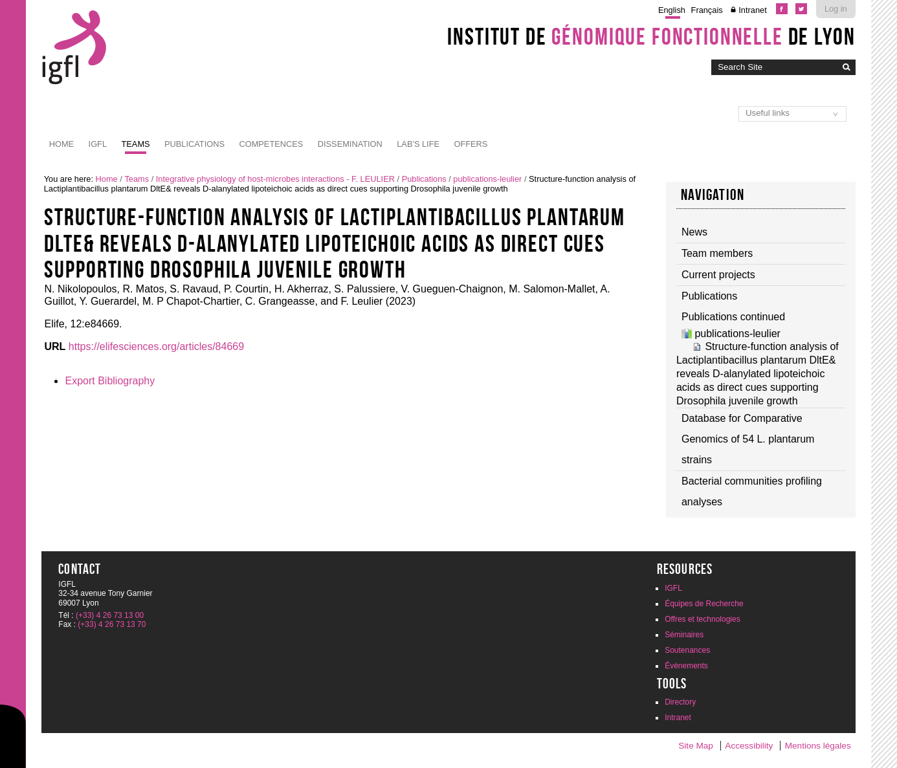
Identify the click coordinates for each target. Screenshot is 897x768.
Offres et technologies (702, 619)
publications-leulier (487, 179)
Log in (836, 9)
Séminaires (684, 634)
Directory (680, 702)
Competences (271, 144)
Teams (136, 144)
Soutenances (687, 650)
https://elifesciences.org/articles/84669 (156, 346)
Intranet (752, 10)
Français (707, 10)
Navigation (712, 194)
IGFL (98, 144)
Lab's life (418, 144)
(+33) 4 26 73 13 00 (110, 615)
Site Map (695, 746)
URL (54, 346)
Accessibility (749, 746)
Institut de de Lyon (651, 36)
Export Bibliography (110, 380)
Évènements (686, 665)
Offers (470, 144)
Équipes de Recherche (704, 603)
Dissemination (350, 144)
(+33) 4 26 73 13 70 (112, 624)
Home (61, 144)
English (671, 10)
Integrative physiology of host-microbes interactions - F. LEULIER (275, 179)
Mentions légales (818, 746)
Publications (194, 144)
